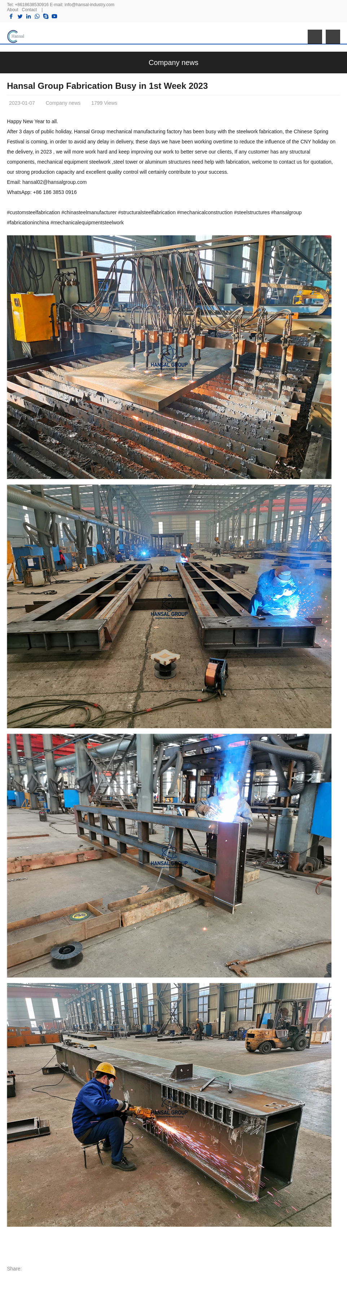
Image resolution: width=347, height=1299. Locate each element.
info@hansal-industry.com (89, 4)
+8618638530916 (32, 4)
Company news (173, 62)
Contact (29, 9)
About (12, 9)
